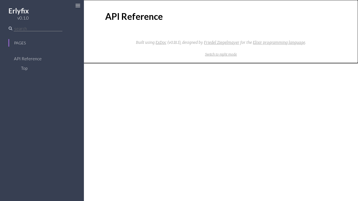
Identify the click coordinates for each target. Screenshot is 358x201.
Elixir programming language (279, 42)
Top (24, 68)
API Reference (28, 58)
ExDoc (161, 42)
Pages (20, 42)
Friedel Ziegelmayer (221, 42)
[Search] (38, 28)
